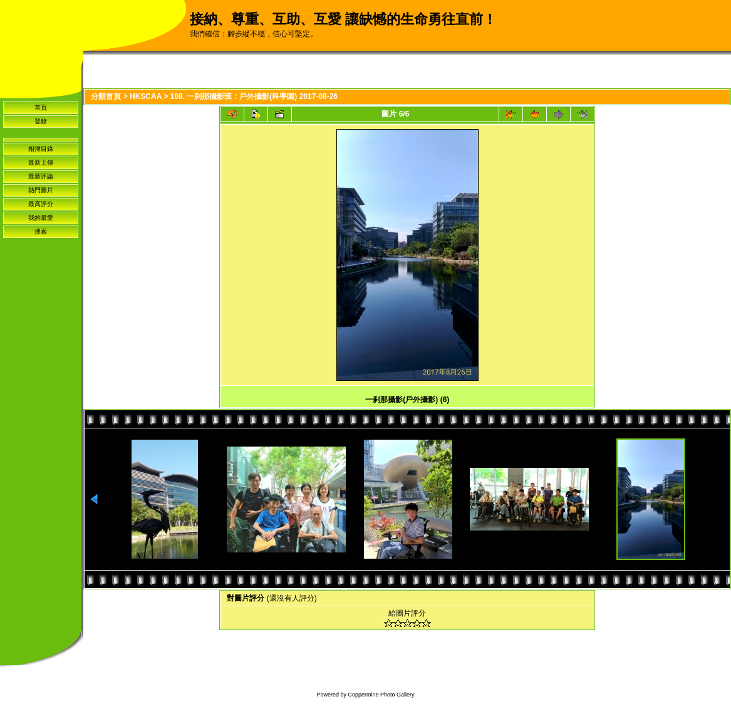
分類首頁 (106, 96)
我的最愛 (40, 217)
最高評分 (40, 203)
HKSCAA (146, 96)
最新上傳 (40, 162)
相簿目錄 (40, 148)
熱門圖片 (40, 190)
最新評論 (40, 176)
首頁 (40, 107)
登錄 (40, 121)
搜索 (40, 231)
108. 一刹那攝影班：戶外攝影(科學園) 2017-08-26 (254, 96)
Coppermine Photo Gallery (381, 694)
